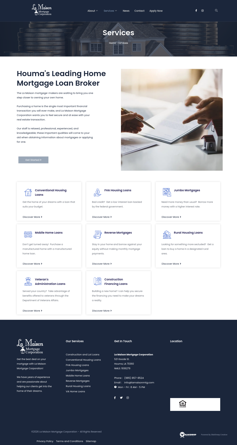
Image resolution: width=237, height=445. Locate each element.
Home (112, 43)
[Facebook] (196, 10)
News (126, 11)
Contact (139, 11)
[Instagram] (202, 10)
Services (110, 11)
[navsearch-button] (216, 10)
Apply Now (156, 11)
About (93, 11)
